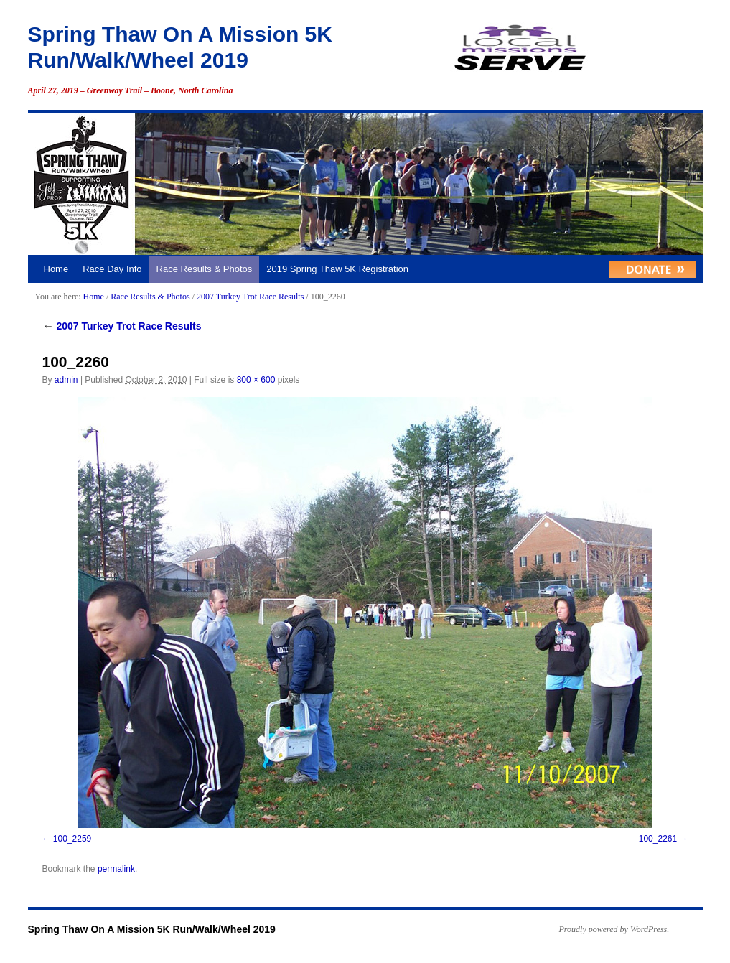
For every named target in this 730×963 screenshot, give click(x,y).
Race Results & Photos (204, 269)
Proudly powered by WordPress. (614, 929)
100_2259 (72, 839)
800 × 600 (256, 380)
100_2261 (658, 839)
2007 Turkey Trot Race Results (250, 297)
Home (56, 269)
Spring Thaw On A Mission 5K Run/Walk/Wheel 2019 (152, 929)
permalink (116, 869)
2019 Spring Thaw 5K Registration (337, 269)
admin (66, 380)
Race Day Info (112, 269)
